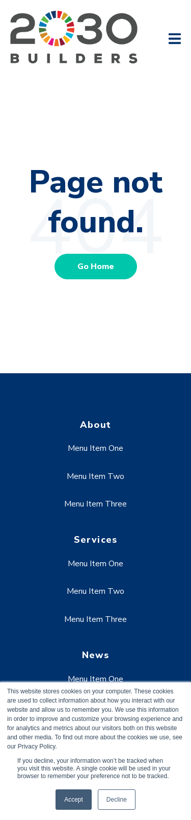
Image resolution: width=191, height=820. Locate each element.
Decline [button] (116, 799)
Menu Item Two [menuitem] (95, 476)
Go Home (95, 266)
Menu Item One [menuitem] (95, 448)
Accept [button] (73, 799)
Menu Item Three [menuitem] (95, 504)
